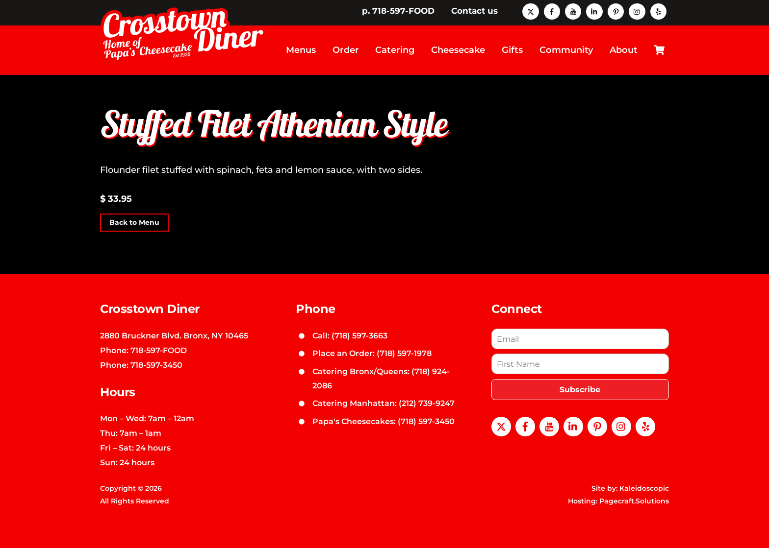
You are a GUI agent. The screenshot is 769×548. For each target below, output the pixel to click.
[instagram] (637, 11)
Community (566, 50)
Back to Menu (134, 223)
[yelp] (658, 11)
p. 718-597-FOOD (398, 11)
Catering (394, 50)
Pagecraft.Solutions (634, 501)
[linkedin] (594, 11)
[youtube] (573, 11)
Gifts (512, 50)
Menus (301, 50)
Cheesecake (458, 50)
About (624, 50)
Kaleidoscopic (644, 488)
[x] (530, 11)
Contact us (474, 11)
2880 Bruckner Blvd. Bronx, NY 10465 (174, 335)
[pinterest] (616, 11)
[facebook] (552, 11)
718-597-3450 (156, 365)
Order (346, 50)
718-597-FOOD (158, 350)
